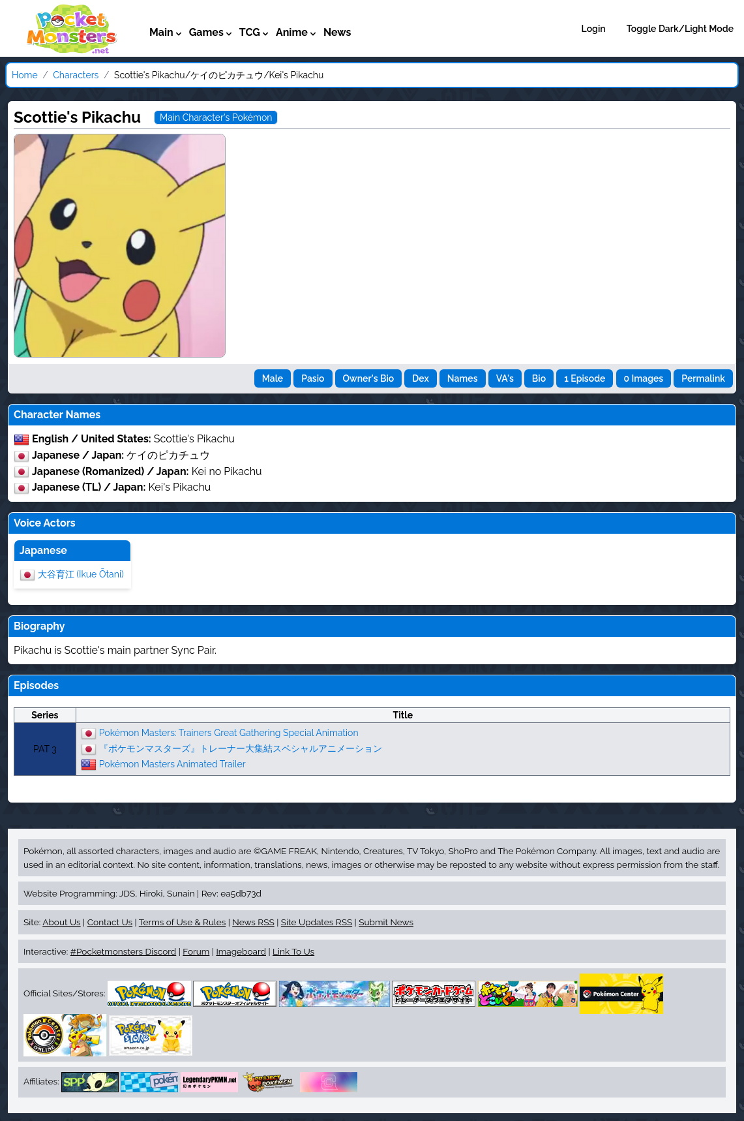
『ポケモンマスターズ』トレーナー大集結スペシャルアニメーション (240, 748)
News (337, 32)
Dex (420, 378)
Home (25, 75)
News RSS (253, 922)
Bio (539, 378)
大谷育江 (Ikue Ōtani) (81, 574)
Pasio (312, 378)
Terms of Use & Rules (182, 922)
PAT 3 (45, 749)
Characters (75, 75)
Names (462, 378)
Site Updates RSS (316, 922)
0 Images (644, 378)
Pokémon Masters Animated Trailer (172, 764)
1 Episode (584, 378)
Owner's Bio (368, 378)
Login (594, 28)
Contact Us (109, 922)
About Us (61, 922)
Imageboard (241, 951)
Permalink (703, 378)
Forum (196, 951)
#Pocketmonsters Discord (123, 951)
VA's (505, 378)
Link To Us (293, 951)
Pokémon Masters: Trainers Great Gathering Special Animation (229, 733)
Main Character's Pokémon (216, 117)
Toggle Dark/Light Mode (680, 28)
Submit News (386, 922)
